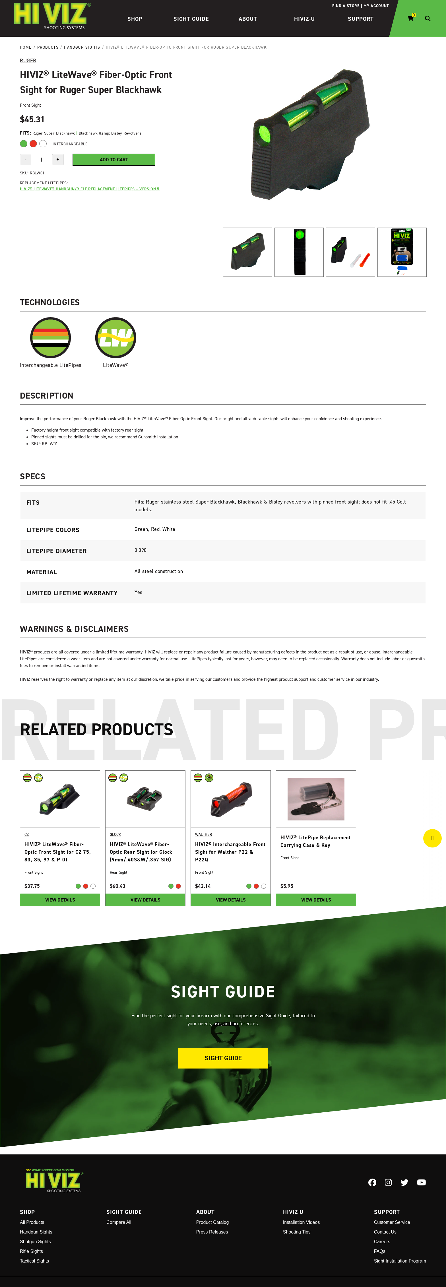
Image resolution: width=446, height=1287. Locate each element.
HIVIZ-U (304, 18)
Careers (382, 1223)
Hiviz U (293, 1194)
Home (26, 47)
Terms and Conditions (297, 1272)
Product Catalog (212, 1204)
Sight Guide (191, 18)
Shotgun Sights (35, 1223)
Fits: (26, 133)
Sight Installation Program (400, 1243)
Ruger (28, 60)
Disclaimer (332, 1272)
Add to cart (114, 159)
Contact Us (385, 1214)
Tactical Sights (34, 1243)
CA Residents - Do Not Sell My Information (386, 1272)
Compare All (118, 1204)
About (248, 18)
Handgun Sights (82, 47)
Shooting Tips (297, 1214)
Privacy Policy (259, 1272)
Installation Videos (301, 1204)
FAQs (379, 1233)
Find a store (345, 5)
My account (376, 5)
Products (48, 47)
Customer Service (392, 1204)
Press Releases (212, 1214)
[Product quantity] (41, 159)
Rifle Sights (31, 1233)
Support (361, 18)
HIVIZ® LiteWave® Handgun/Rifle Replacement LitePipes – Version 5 (90, 188)
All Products (32, 1204)
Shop (135, 18)
